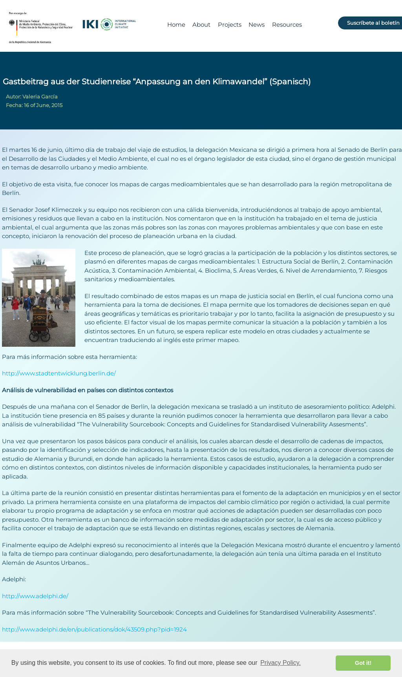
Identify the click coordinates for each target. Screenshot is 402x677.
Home (176, 24)
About (201, 24)
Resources (287, 24)
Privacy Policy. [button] (280, 662)
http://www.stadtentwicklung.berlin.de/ (59, 373)
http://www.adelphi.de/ (35, 596)
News (257, 24)
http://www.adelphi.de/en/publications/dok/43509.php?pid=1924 (94, 629)
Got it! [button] (363, 663)
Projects (229, 24)
